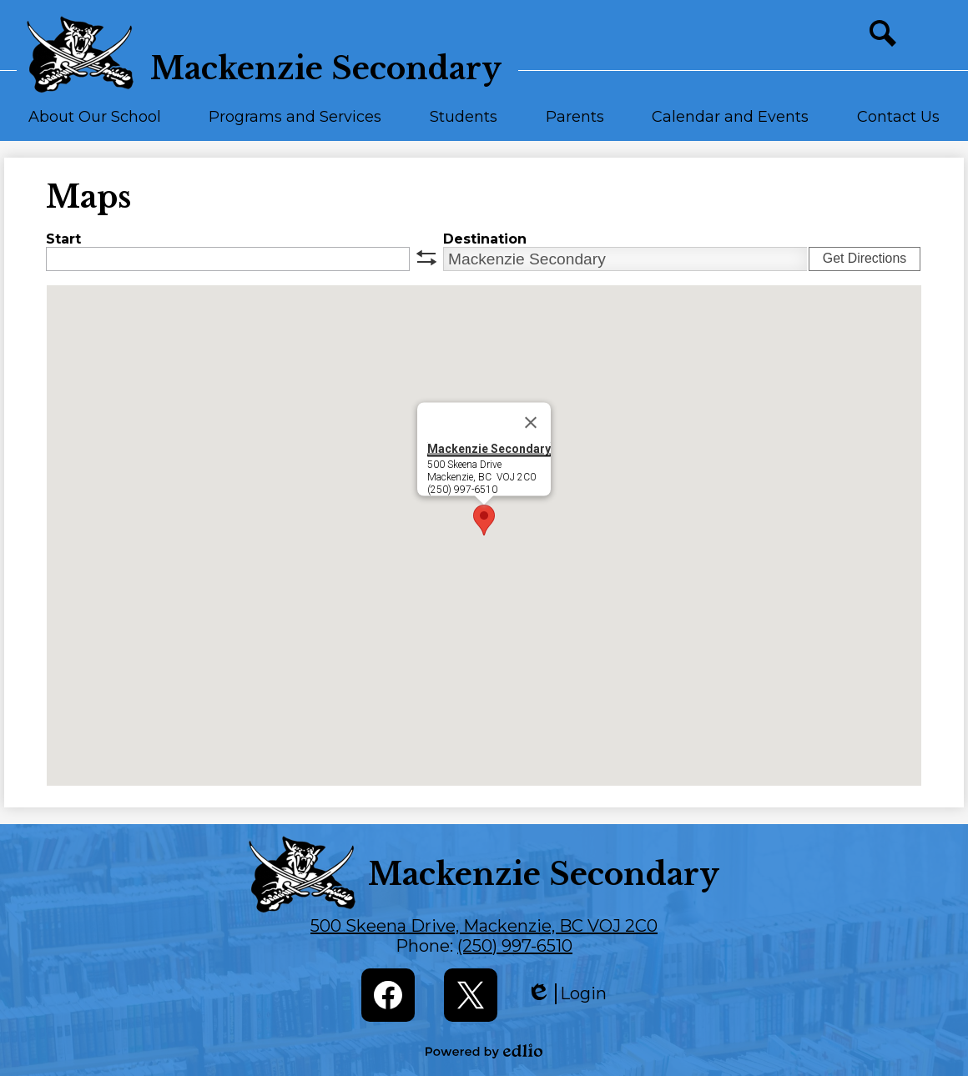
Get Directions (864, 258)
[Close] (531, 423)
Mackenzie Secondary (489, 448)
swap (426, 258)
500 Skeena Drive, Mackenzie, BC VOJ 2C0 (484, 926)
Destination (485, 239)
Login (567, 993)
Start (63, 239)
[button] (94, 124)
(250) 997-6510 (514, 946)
